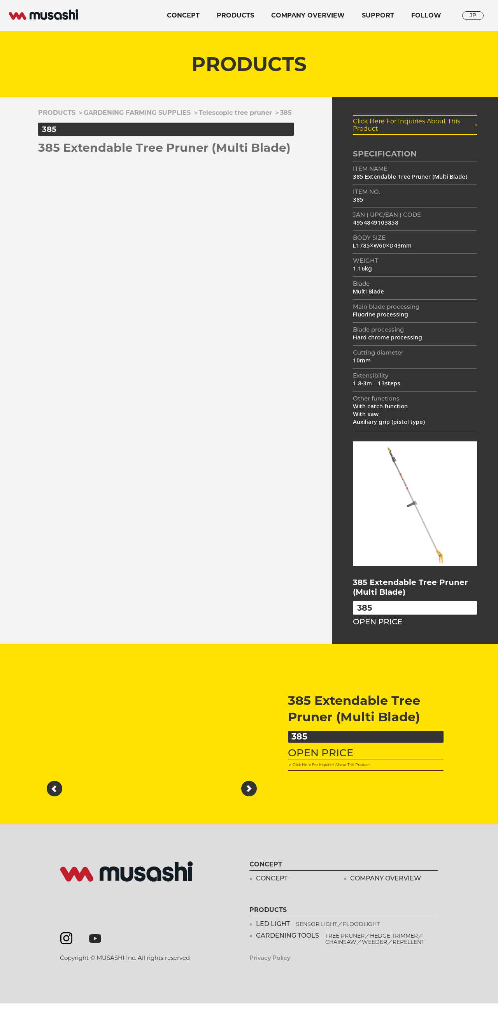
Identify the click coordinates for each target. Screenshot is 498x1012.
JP (473, 15)
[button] (54, 788)
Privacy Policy (269, 966)
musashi (43, 14)
